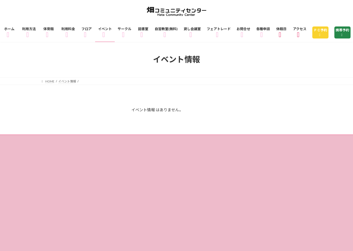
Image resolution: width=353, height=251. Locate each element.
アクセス (114, 155)
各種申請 (106, 162)
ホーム (53, 141)
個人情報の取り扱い (65, 162)
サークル (136, 148)
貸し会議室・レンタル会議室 (275, 148)
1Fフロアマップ (237, 141)
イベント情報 (102, 148)
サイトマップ (140, 162)
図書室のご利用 (173, 148)
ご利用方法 (83, 141)
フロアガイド (196, 141)
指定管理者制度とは (269, 155)
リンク (172, 162)
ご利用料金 (160, 141)
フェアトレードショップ (70, 155)
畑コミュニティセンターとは (210, 155)
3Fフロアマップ (61, 148)
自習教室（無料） (217, 148)
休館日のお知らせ (152, 155)
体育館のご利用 (121, 141)
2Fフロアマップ (280, 141)
